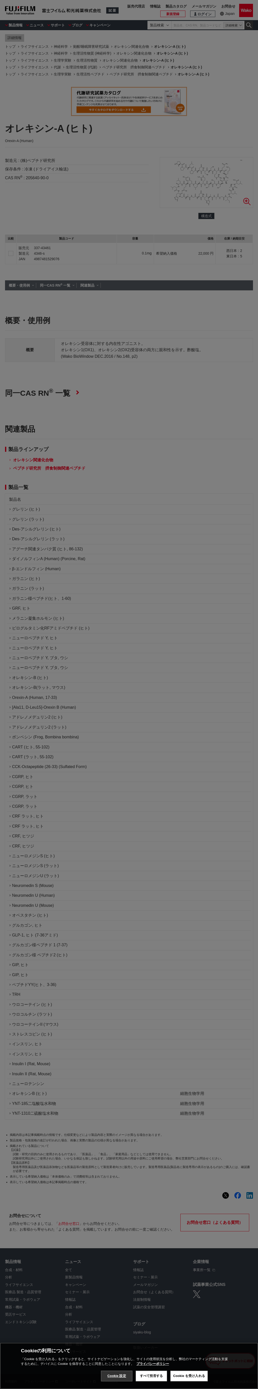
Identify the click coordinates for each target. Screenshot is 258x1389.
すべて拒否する (151, 1376)
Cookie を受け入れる (189, 1376)
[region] (129, 1366)
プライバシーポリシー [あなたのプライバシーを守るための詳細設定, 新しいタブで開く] (152, 1364)
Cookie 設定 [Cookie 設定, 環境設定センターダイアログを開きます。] (117, 1376)
